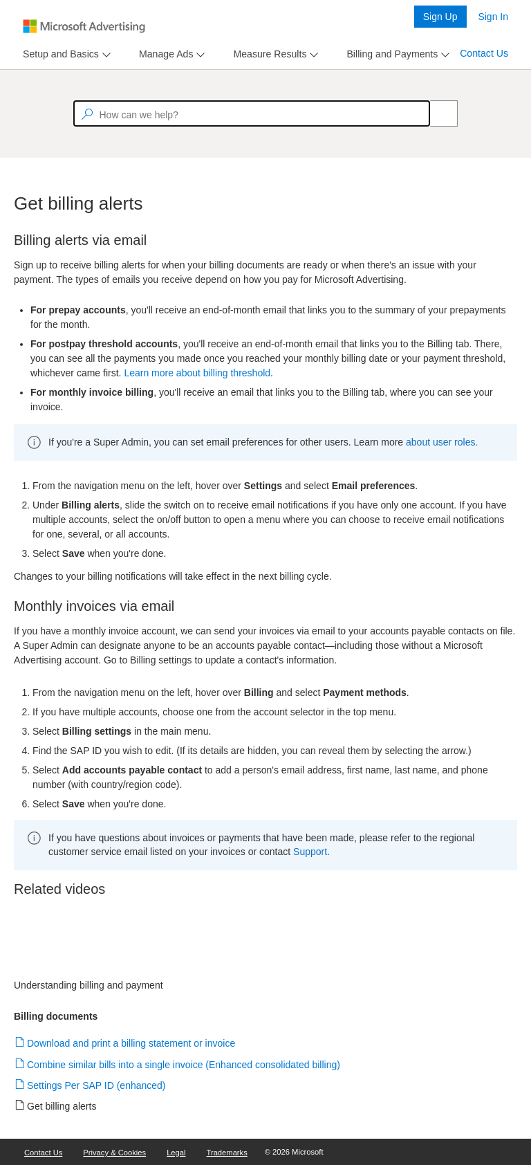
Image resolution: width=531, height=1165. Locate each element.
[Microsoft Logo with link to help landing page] (84, 26)
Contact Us (484, 53)
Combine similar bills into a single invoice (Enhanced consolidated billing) (184, 1064)
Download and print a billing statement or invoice (131, 1043)
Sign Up (440, 16)
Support (310, 851)
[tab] (58, 54)
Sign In (493, 16)
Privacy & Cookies (114, 1152)
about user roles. (442, 442)
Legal (176, 1152)
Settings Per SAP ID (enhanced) (97, 1085)
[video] (265, 942)
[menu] (65, 54)
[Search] (436, 113)
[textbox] (251, 113)
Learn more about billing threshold (197, 372)
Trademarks (227, 1152)
